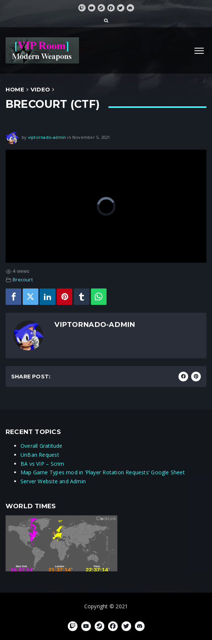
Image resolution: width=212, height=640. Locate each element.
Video (40, 89)
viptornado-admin (47, 137)
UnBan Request (39, 454)
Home (15, 89)
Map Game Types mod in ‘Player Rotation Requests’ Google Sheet (102, 472)
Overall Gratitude (41, 445)
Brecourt (23, 280)
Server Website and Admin (53, 481)
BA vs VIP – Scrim (42, 463)
